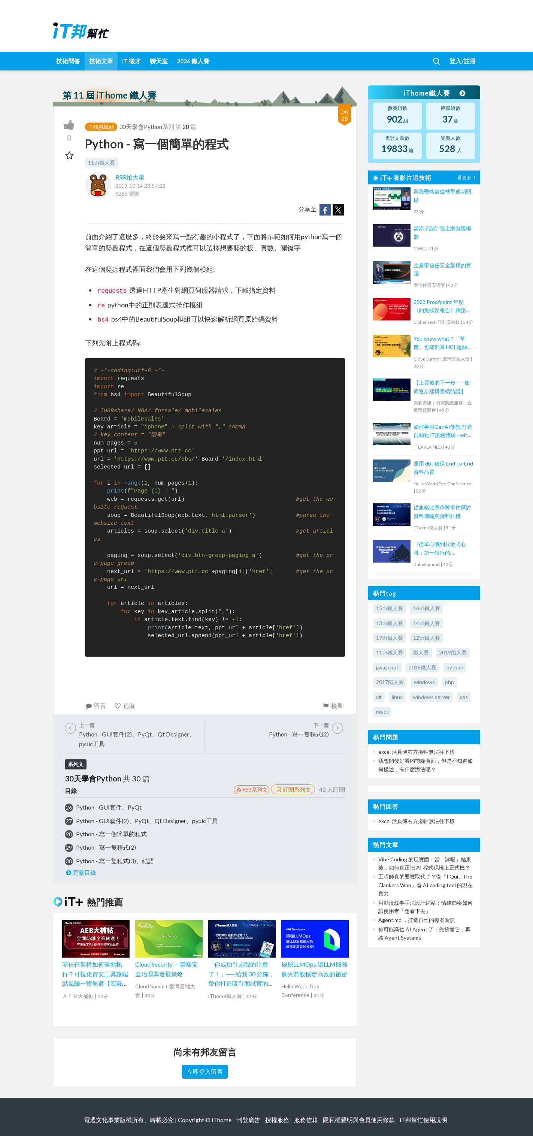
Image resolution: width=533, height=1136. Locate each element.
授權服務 (277, 1119)
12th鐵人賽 (426, 638)
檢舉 (332, 705)
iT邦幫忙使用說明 (423, 1119)
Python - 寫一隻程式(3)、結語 (115, 860)
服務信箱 (306, 1119)
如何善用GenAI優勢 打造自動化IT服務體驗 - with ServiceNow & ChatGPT (443, 432)
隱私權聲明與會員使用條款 (359, 1119)
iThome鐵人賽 (434, 93)
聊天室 (159, 60)
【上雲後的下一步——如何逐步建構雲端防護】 (442, 386)
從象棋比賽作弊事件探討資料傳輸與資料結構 (442, 511)
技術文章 (101, 60)
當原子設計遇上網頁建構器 (442, 232)
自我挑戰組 (101, 127)
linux (397, 697)
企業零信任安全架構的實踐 (442, 269)
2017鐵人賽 (390, 682)
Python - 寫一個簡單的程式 (111, 833)
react (382, 711)
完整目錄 (81, 872)
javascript (387, 667)
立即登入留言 (205, 1071)
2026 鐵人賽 (193, 60)
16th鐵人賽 (426, 608)
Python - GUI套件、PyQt (109, 807)
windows (424, 682)
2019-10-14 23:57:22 (140, 186)
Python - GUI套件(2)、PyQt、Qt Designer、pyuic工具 (147, 820)
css (464, 697)
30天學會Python (140, 126)
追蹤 (124, 705)
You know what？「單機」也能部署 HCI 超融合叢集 (443, 343)
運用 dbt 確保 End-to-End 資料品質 (443, 467)
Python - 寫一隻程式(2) (106, 847)
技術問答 (68, 60)
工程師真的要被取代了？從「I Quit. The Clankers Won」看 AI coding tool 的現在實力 (425, 885)
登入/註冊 (462, 60)
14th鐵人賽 (426, 623)
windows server (431, 697)
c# (379, 697)
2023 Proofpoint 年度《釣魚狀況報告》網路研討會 (442, 307)
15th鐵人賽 (389, 608)
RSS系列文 (251, 789)
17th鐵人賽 (389, 638)
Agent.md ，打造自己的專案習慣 (416, 920)
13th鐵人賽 (389, 623)
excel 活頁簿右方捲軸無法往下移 (416, 751)
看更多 (467, 177)
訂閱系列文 (293, 789)
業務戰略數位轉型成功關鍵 (442, 195)
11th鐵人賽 (101, 162)
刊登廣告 (248, 1119)
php (449, 682)
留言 (95, 705)
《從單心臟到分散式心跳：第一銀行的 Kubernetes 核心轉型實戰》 (441, 549)
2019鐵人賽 (453, 652)
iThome (221, 1119)
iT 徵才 (131, 60)
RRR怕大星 (130, 177)
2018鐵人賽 (422, 667)
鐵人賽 (421, 652)
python (454, 667)
